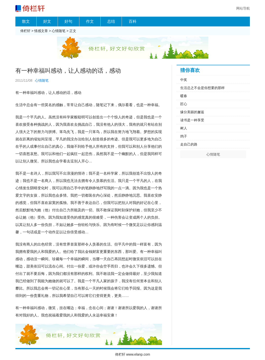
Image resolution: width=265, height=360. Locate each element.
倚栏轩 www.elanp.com (132, 354)
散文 (26, 21)
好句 (68, 21)
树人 (183, 128)
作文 (90, 21)
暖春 (183, 96)
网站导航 (243, 8)
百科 (133, 21)
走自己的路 (188, 144)
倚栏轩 (25, 31)
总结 (111, 21)
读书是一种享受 (192, 120)
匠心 (183, 104)
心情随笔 (58, 31)
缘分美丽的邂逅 (192, 112)
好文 (47, 21)
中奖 (183, 80)
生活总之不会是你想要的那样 (202, 88)
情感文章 (41, 31)
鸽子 (183, 136)
